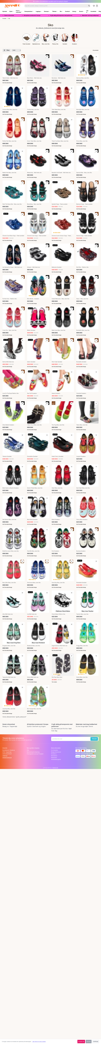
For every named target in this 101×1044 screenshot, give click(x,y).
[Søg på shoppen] (89, 6)
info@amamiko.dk (7, 757)
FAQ (28, 750)
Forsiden (4, 18)
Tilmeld (94, 739)
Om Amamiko (54, 750)
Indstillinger (95, 1041)
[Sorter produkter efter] (16, 50)
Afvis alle (89, 1041)
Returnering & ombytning (33, 752)
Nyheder (5, 11)
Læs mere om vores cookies (39, 1041)
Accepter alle (81, 1041)
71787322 (5, 755)
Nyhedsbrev (54, 755)
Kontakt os (54, 754)
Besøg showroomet (56, 752)
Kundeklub (93, 11)
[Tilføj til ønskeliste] (22, 56)
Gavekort (67, 11)
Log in (87, 11)
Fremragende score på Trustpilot (35, 754)
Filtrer (7, 50)
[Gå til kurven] (97, 6)
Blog (100, 11)
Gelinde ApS (55, 767)
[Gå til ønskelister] (94, 6)
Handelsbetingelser (56, 759)
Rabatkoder (54, 757)
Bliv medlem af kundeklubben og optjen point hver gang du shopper (50, 1)
